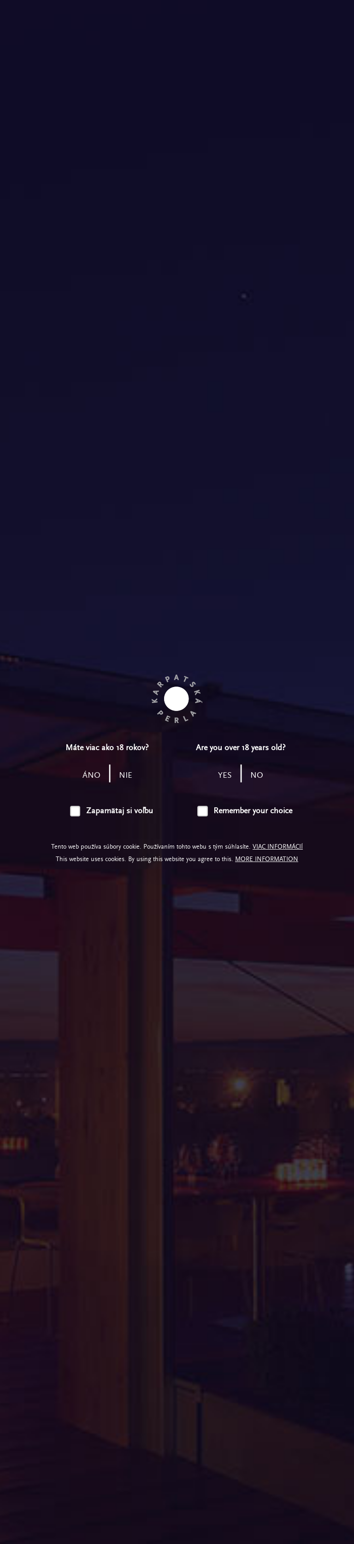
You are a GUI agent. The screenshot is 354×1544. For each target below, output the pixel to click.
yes (225, 775)
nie (125, 775)
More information (266, 859)
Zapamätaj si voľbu (119, 811)
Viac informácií (278, 847)
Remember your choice (252, 811)
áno (91, 775)
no (256, 775)
